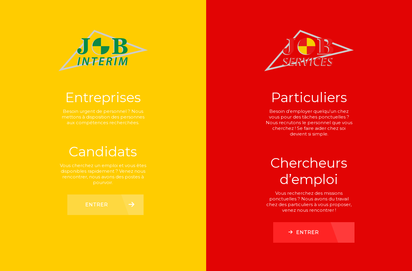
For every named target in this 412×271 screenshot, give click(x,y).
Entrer (96, 205)
